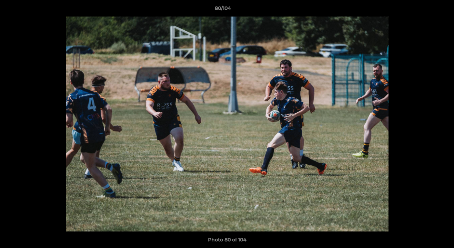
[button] (425, 10)
